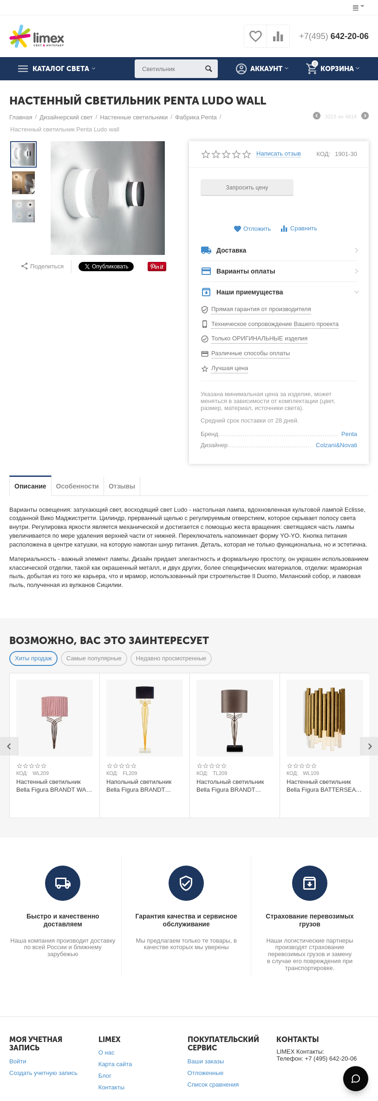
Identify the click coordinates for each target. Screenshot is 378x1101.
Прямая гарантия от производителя (261, 309)
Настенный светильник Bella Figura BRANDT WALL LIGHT (54, 785)
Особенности (77, 486)
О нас (106, 1052)
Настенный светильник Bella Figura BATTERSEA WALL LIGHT (321, 785)
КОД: (324, 153)
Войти (17, 1061)
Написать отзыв (278, 153)
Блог (104, 1075)
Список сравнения (213, 1084)
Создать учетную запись (43, 1072)
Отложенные (206, 1072)
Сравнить (298, 228)
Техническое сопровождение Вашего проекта (275, 323)
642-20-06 (334, 36)
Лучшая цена (229, 368)
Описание (30, 486)
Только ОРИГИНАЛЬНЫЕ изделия (259, 338)
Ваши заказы (206, 1061)
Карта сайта (115, 1064)
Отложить (252, 229)
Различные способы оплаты (250, 353)
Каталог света (61, 68)
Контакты (111, 1087)
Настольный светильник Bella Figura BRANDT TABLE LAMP (230, 785)
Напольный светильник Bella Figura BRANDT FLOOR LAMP (138, 785)
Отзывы (122, 486)
